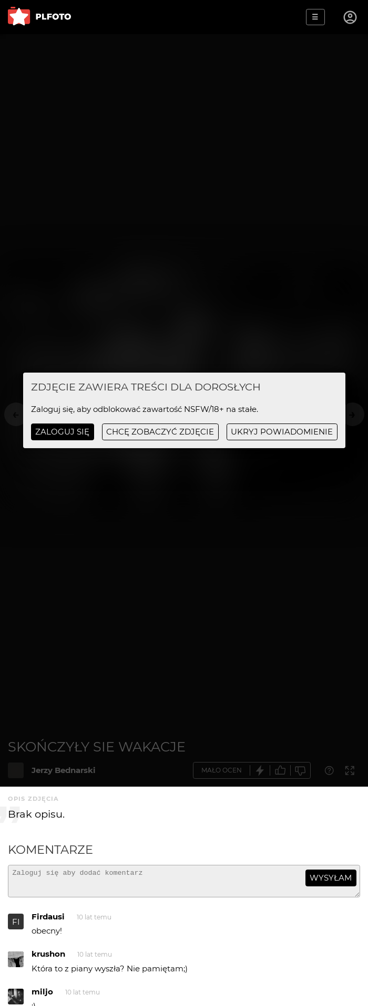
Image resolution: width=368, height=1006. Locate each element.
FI (16, 926)
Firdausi (48, 921)
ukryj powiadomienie (282, 432)
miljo (42, 996)
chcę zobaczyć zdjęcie (160, 432)
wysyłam (331, 878)
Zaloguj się (62, 432)
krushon (48, 958)
